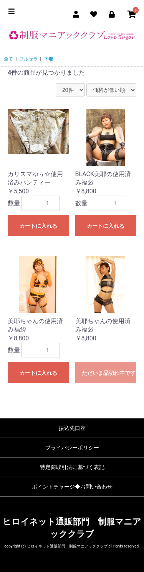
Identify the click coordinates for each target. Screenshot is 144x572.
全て (8, 59)
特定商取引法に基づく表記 (72, 467)
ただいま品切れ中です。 (109, 373)
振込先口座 (72, 428)
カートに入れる (38, 226)
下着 (48, 59)
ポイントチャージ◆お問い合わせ (72, 487)
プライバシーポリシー (72, 448)
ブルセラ (28, 59)
